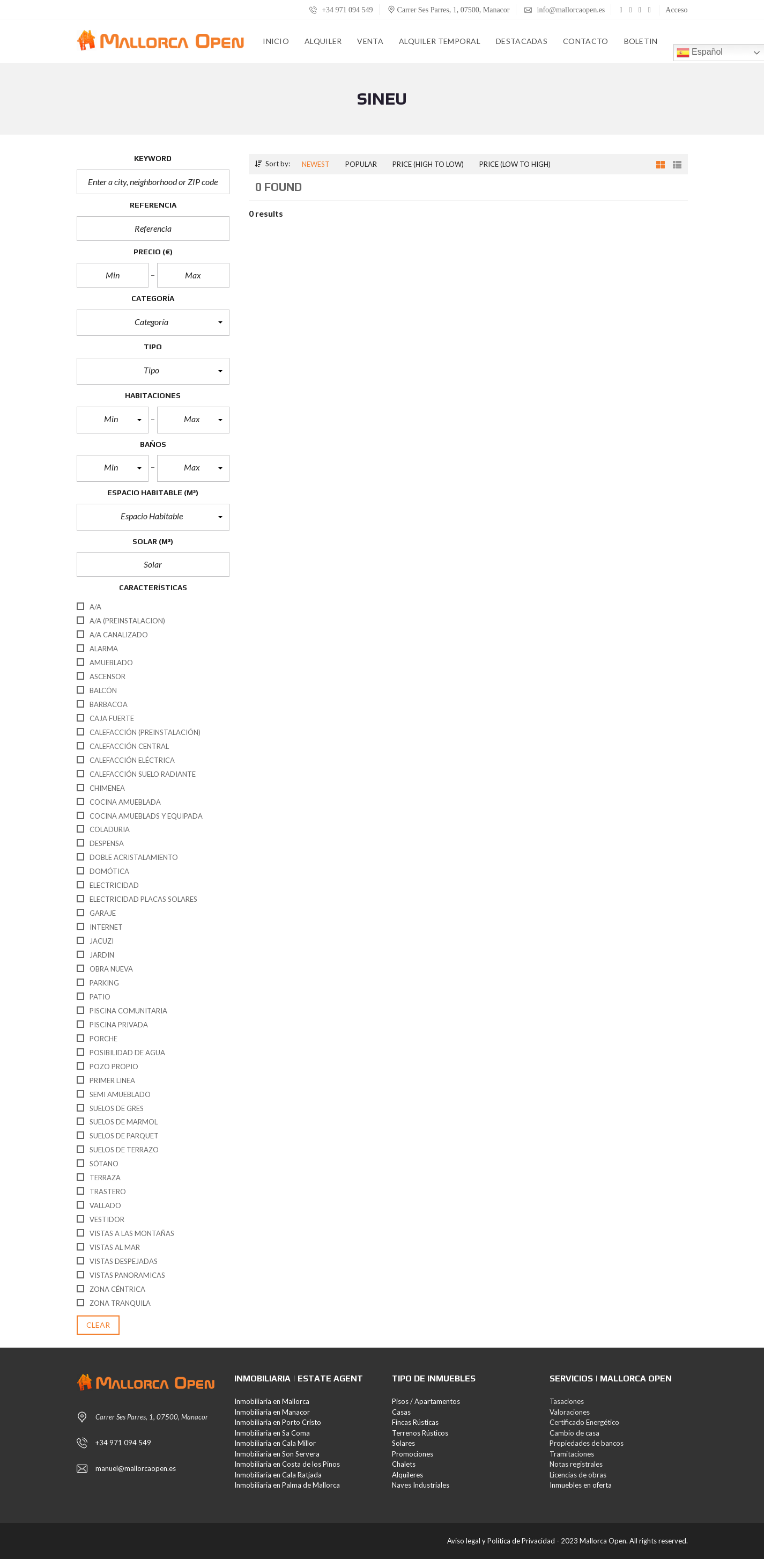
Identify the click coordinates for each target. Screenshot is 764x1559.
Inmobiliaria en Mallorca (271, 1401)
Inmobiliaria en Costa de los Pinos (287, 1464)
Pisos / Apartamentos (426, 1401)
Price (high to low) (428, 164)
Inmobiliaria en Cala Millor (275, 1443)
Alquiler (323, 41)
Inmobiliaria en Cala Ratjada (278, 1474)
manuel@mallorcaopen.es (135, 1468)
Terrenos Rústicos (420, 1433)
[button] (153, 323)
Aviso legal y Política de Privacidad (501, 1540)
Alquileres (407, 1474)
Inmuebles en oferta (581, 1485)
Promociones (412, 1454)
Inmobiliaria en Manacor (272, 1412)
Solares (403, 1443)
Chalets (404, 1464)
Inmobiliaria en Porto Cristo (277, 1422)
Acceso (676, 10)
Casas (401, 1412)
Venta (370, 41)
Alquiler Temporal (439, 41)
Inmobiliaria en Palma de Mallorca (287, 1485)
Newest (316, 164)
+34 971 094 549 (341, 10)
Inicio (276, 41)
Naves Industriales (420, 1485)
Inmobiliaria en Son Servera (277, 1454)
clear (98, 1324)
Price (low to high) (515, 164)
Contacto (585, 41)
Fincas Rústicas (415, 1422)
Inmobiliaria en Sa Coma (272, 1433)
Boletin (641, 41)
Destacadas (521, 41)
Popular (361, 164)
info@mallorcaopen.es (564, 10)
